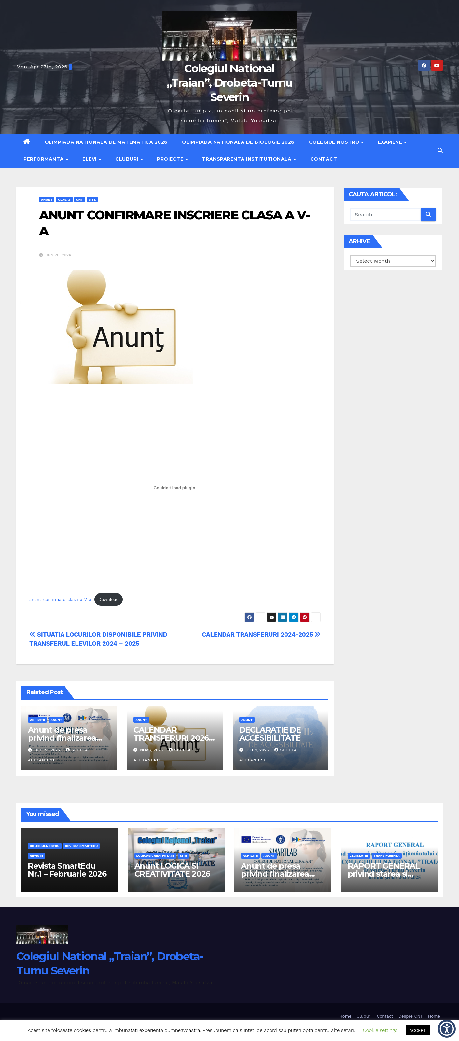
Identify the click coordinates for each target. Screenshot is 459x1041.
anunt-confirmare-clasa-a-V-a (60, 599)
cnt (79, 199)
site (92, 199)
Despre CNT (410, 1016)
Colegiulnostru (45, 846)
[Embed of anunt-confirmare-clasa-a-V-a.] (175, 488)
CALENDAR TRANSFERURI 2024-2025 (261, 634)
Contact (323, 159)
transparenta (387, 855)
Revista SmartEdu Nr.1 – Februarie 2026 (67, 870)
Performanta (44, 159)
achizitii (37, 719)
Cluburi (127, 159)
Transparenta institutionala (247, 159)
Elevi (90, 159)
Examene (391, 142)
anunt (46, 199)
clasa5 (64, 199)
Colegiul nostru (335, 142)
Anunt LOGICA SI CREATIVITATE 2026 (172, 870)
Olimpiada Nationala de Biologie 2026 (238, 142)
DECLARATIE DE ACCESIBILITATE (270, 734)
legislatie (359, 855)
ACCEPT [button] (418, 1030)
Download (108, 599)
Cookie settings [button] (380, 1030)
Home (345, 1016)
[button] (440, 150)
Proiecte (171, 159)
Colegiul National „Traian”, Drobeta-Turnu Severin (230, 83)
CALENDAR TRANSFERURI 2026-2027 (172, 738)
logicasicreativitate (155, 855)
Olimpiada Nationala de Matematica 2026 (106, 142)
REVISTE (36, 855)
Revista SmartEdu (81, 846)
